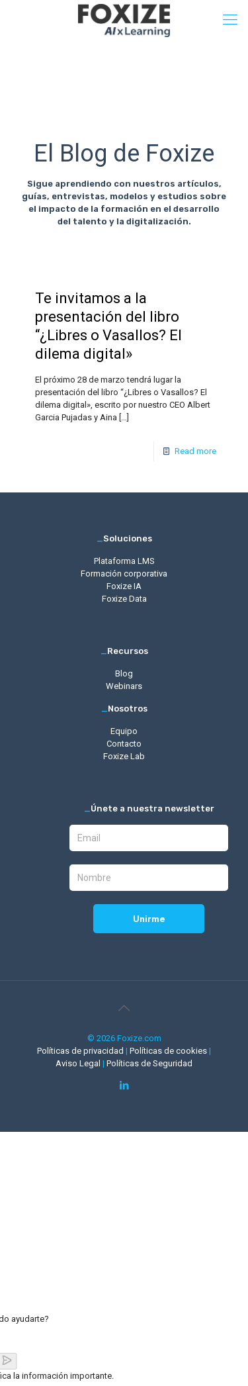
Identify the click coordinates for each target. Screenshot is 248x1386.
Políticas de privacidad (81, 1051)
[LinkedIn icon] (124, 1085)
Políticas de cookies (169, 1051)
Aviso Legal (79, 1063)
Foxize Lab (124, 756)
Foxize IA (124, 586)
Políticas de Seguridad (149, 1063)
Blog (124, 673)
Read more (195, 451)
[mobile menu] (230, 20)
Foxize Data (124, 599)
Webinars (124, 686)
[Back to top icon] (124, 1008)
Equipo (124, 731)
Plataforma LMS (124, 561)
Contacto (124, 744)
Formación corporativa (124, 573)
